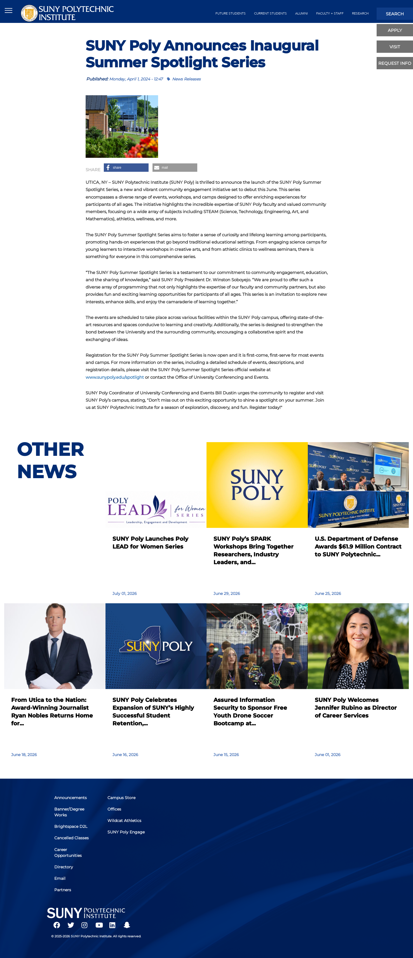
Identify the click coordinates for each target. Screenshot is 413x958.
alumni (301, 13)
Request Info (394, 63)
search (395, 13)
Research (360, 13)
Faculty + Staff (330, 13)
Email (61, 877)
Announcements (71, 799)
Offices (115, 810)
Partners (63, 887)
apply (395, 30)
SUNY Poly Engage (119, 835)
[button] (126, 167)
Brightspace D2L (71, 827)
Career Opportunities (69, 852)
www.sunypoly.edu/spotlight (115, 377)
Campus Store (123, 799)
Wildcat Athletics (125, 821)
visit (394, 46)
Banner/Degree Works (70, 813)
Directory (64, 866)
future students (230, 13)
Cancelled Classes (72, 838)
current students (270, 13)
